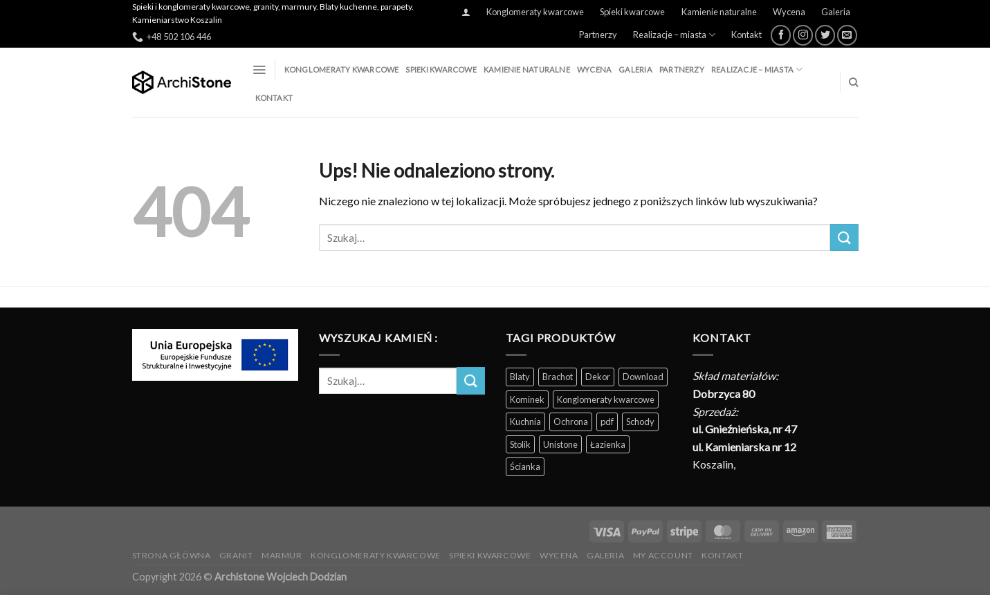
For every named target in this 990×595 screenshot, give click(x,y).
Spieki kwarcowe (632, 11)
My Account (663, 555)
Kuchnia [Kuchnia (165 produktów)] (525, 421)
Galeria (835, 11)
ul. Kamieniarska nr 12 (744, 446)
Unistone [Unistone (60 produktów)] (560, 444)
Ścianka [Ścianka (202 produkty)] (525, 466)
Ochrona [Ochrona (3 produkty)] (570, 421)
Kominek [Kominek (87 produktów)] (527, 399)
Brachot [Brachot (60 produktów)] (557, 376)
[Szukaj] (853, 82)
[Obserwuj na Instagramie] (803, 35)
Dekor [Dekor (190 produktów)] (597, 376)
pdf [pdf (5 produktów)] (607, 421)
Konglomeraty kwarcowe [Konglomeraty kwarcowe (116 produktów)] (605, 399)
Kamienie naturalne (719, 11)
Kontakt (746, 34)
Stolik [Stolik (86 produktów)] (520, 444)
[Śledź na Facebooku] (781, 35)
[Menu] (259, 70)
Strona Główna (171, 555)
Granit (236, 555)
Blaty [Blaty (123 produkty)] (520, 376)
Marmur (282, 555)
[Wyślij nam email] (847, 35)
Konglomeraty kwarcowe (535, 11)
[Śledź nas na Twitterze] (825, 35)
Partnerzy (598, 34)
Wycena (789, 11)
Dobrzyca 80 (724, 393)
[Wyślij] (844, 237)
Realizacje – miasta (674, 34)
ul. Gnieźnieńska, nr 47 (745, 428)
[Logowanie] (465, 12)
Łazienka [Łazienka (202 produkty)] (607, 444)
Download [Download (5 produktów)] (643, 376)
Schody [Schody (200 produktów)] (640, 421)
